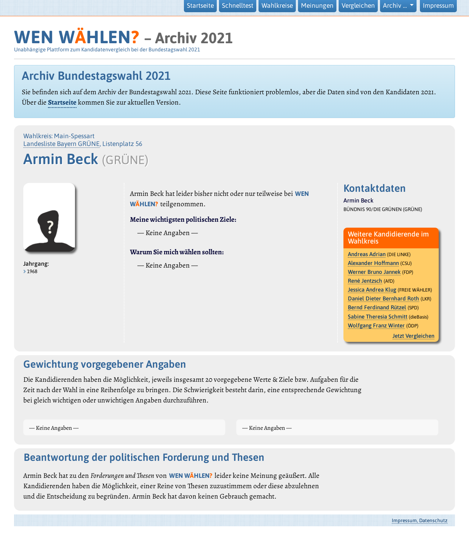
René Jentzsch (365, 281)
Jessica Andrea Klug (372, 289)
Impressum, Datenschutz (420, 520)
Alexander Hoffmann (373, 263)
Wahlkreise (277, 5)
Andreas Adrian (367, 254)
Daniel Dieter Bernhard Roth (383, 298)
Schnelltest (237, 5)
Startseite (200, 5)
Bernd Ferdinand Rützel (377, 307)
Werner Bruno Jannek (374, 272)
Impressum (438, 5)
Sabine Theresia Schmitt (377, 316)
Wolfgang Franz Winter (376, 325)
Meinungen (317, 5)
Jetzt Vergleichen (413, 336)
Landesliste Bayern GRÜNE (61, 143)
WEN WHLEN (76, 37)
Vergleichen (358, 5)
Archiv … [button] (395, 5)
